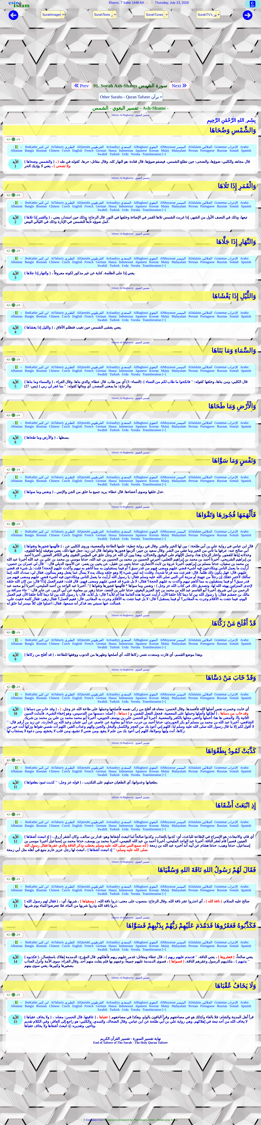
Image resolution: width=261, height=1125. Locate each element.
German (101, 150)
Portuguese (207, 150)
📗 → (19, 147)
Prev (81, 85)
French (89, 150)
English (77, 150)
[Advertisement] (130, 53)
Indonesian (126, 150)
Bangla (29, 150)
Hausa (113, 150)
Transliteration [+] (154, 154)
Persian (193, 150)
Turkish (114, 154)
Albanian (16, 150)
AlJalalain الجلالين (200, 147)
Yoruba (135, 154)
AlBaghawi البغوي (146, 147)
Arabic (244, 147)
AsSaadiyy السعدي (118, 147)
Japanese (141, 150)
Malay (165, 150)
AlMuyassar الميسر (173, 147)
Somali (234, 150)
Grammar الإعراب (226, 147)
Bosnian (41, 150)
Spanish (246, 150)
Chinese (54, 150)
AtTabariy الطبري (63, 147)
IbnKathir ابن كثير (36, 147)
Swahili (102, 154)
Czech (66, 150)
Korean (154, 150)
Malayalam (179, 150)
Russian (222, 150)
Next (179, 85)
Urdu (125, 154)
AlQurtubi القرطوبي (90, 147)
